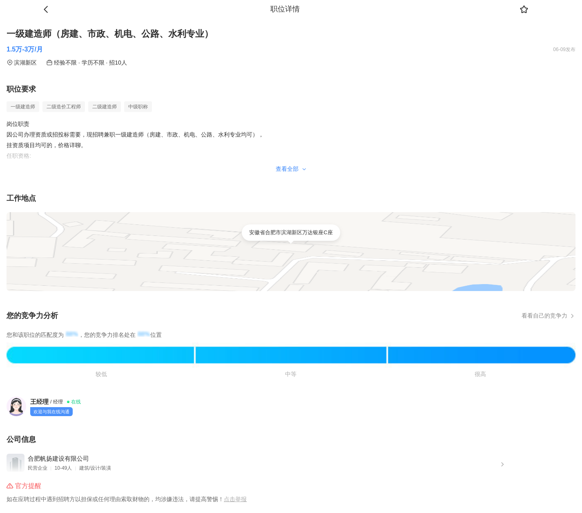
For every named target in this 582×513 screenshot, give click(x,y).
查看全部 (291, 169)
